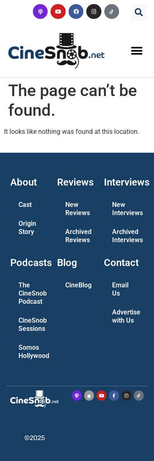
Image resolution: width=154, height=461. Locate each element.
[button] (139, 12)
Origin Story (27, 228)
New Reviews (77, 209)
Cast (25, 205)
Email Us (120, 289)
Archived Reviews (78, 236)
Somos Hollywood (33, 352)
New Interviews (127, 209)
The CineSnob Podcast (32, 293)
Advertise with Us (126, 316)
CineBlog (78, 285)
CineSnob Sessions (32, 325)
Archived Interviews (127, 236)
